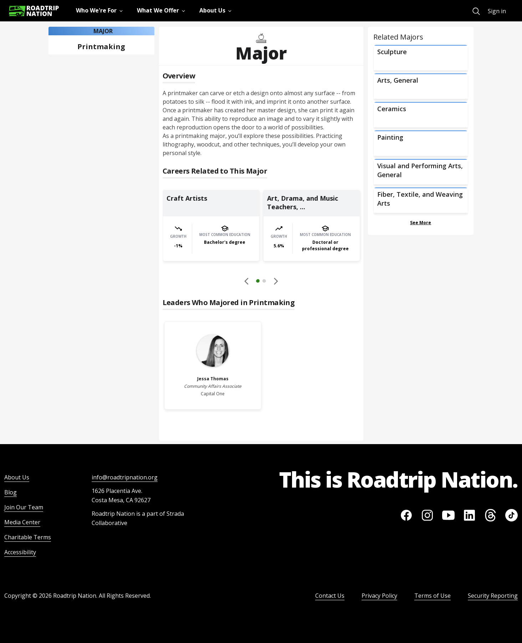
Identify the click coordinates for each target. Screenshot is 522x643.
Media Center (22, 522)
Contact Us (329, 596)
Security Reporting (493, 596)
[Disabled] (247, 281)
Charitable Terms (27, 537)
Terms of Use (432, 596)
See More (420, 223)
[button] (261, 282)
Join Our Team (23, 507)
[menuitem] (476, 11)
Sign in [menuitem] (497, 11)
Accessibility (20, 552)
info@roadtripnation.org (125, 477)
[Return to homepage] (34, 11)
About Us (16, 477)
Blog (10, 492)
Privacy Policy (379, 596)
